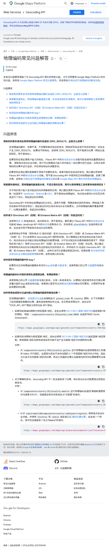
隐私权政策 (15, 545)
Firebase (7, 525)
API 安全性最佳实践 (12, 493)
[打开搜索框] (65, 3)
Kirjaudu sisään (98, 3)
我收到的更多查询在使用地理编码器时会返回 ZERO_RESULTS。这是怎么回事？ (49, 94)
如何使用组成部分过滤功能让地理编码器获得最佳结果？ (37, 123)
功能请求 (62, 265)
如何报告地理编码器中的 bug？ (25, 113)
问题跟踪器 (93, 265)
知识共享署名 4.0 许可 (47, 444)
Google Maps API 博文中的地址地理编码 (80, 179)
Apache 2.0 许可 (91, 444)
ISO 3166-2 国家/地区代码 (79, 311)
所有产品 (7, 534)
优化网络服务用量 (11, 497)
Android (40, 193)
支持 (76, 493)
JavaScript (28, 193)
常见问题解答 (9, 484)
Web (41, 493)
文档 (42, 51)
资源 (80, 51)
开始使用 (77, 12)
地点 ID (19, 221)
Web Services (12, 12)
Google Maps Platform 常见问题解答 (38, 80)
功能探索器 (8, 488)
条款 (5, 545)
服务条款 (78, 497)
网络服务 (43, 497)
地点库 (46, 224)
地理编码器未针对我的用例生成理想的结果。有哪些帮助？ (38, 118)
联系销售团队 (96, 12)
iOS (49, 193)
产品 (12, 51)
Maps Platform (30, 3)
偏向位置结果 (79, 417)
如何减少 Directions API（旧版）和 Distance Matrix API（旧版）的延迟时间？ (48, 107)
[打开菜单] (4, 3)
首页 (5, 51)
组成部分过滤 (34, 298)
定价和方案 (79, 484)
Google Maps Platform (27, 51)
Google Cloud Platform (13, 529)
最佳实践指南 (68, 283)
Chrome (7, 520)
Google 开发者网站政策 (32, 447)
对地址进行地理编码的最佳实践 (84, 80)
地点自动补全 (68, 159)
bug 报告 (50, 265)
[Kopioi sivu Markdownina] (60, 58)
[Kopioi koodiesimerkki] (103, 324)
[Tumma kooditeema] (99, 324)
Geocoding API (35, 12)
